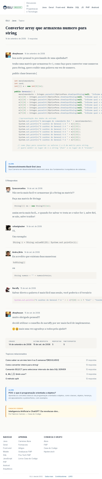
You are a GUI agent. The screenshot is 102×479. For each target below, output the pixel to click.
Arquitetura (7, 469)
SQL (77, 7)
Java (44, 7)
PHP (88, 7)
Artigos (21, 448)
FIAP (46, 445)
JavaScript (7, 459)
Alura (46, 441)
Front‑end (60, 7)
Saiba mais (49, 476)
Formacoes (23, 445)
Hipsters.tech (49, 452)
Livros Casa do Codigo (28, 459)
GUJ (8, 21)
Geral (51, 7)
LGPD (70, 476)
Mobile (70, 7)
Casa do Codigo (50, 448)
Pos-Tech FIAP (24, 455)
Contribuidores (60, 476)
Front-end (7, 448)
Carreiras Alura (24, 441)
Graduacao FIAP (25, 452)
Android (95, 7)
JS (82, 7)
